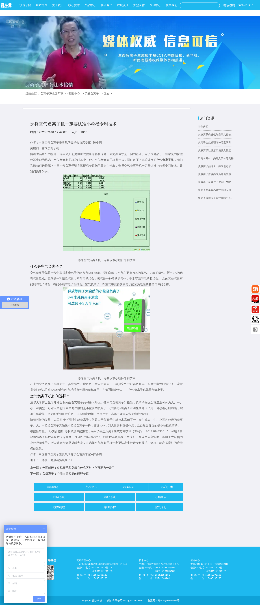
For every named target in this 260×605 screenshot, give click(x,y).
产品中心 (90, 5)
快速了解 (25, 5)
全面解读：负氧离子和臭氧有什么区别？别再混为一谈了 (78, 467)
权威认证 (123, 5)
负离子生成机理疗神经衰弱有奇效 (216, 142)
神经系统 (110, 497)
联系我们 (171, 5)
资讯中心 (155, 5)
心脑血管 (161, 497)
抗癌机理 (59, 507)
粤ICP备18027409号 (168, 600)
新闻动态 (53, 487)
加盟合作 (139, 5)
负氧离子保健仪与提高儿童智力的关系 (216, 134)
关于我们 (58, 5)
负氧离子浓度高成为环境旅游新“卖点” (216, 174)
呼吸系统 (59, 497)
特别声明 (203, 126)
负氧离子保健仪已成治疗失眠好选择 (216, 182)
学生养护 (110, 507)
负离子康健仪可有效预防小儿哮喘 (216, 198)
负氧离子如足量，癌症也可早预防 (216, 166)
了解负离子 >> (94, 93)
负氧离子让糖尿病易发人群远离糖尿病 (216, 150)
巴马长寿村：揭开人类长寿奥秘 (215, 158)
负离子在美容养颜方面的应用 (214, 190)
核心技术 (74, 5)
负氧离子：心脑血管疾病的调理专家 (65, 473)
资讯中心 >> (76, 93)
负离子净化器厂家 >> (54, 93)
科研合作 (106, 5)
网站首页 (41, 5)
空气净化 (160, 507)
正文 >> (108, 93)
